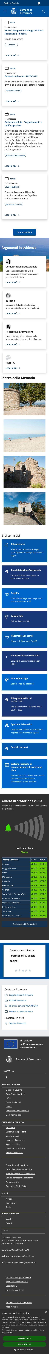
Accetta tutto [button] (24, 1338)
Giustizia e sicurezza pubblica (19, 1169)
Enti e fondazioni (13, 1102)
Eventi (9, 1223)
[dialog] (24, 1331)
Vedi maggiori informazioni (25, 924)
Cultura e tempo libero (16, 1131)
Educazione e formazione (17, 1165)
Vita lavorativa (12, 1135)
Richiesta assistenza (15, 1289)
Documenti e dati (13, 1114)
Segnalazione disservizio (17, 1281)
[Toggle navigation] (5, 11)
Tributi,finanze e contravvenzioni (20, 1173)
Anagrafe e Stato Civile (16, 1186)
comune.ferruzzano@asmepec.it (20, 1262)
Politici (9, 1106)
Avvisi (10, 22)
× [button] (46, 1312)
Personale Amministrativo (17, 1110)
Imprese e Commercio (15, 1140)
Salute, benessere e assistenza (19, 1177)
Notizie (10, 68)
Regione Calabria (11, 3)
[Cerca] (43, 11)
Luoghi (9, 1218)
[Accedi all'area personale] (38, 3)
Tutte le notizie (24, 232)
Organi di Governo (14, 1089)
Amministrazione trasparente (19, 1302)
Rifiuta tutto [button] (24, 1344)
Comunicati (11, 1202)
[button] (24, 1349)
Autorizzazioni (12, 1181)
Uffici (8, 1098)
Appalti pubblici (13, 1144)
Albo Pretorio (12, 1306)
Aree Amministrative (15, 1093)
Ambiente (10, 1127)
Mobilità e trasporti (14, 1152)
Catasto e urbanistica (15, 1148)
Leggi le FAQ (11, 1285)
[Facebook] (6, 1077)
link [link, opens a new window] (10, 1333)
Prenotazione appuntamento (18, 1277)
